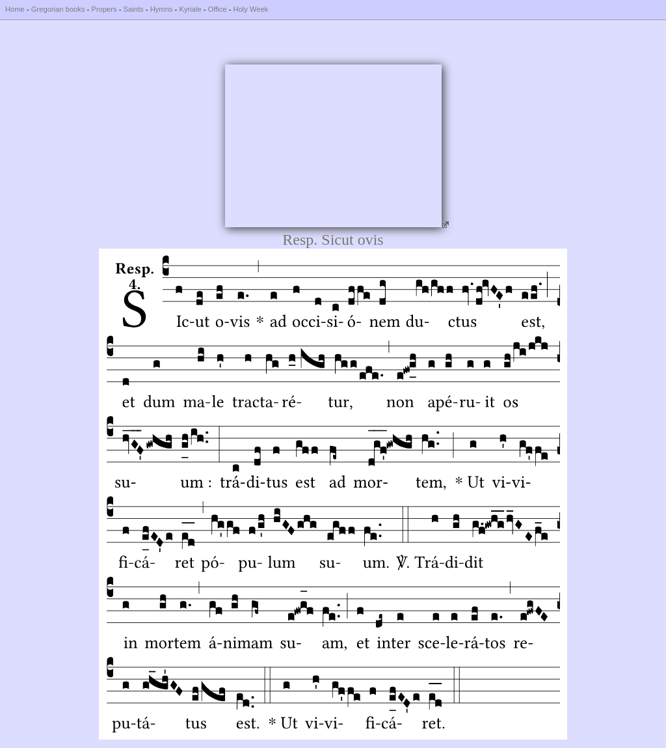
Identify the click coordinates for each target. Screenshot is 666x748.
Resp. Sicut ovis (332, 239)
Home (15, 9)
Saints (134, 9)
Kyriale (190, 9)
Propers (103, 9)
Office (217, 9)
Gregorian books (58, 9)
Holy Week (251, 9)
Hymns (161, 9)
